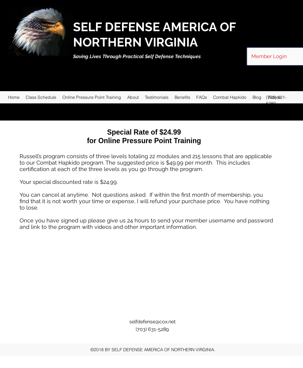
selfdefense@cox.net (152, 322)
